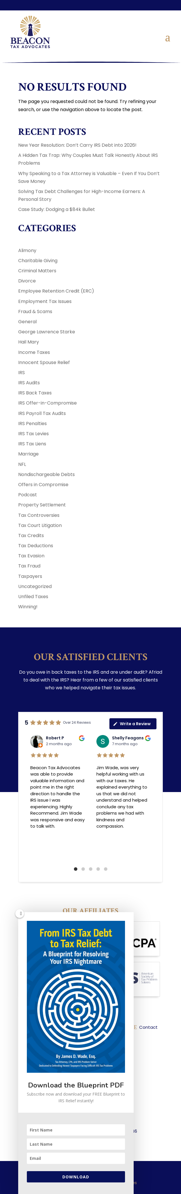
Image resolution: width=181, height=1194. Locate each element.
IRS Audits (29, 382)
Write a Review (132, 724)
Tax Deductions (35, 545)
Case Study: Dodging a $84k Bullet (56, 209)
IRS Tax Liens (32, 443)
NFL (22, 464)
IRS (21, 372)
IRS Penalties (32, 423)
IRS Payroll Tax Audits (42, 413)
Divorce (27, 281)
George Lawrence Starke (46, 331)
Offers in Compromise (43, 484)
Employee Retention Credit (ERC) (56, 291)
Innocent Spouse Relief (44, 362)
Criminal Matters (37, 270)
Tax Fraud (29, 566)
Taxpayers (30, 576)
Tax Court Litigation (40, 525)
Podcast (27, 494)
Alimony (27, 250)
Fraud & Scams (35, 311)
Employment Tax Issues (45, 301)
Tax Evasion (31, 555)
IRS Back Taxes (35, 393)
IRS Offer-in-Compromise (47, 403)
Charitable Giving (37, 260)
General (27, 321)
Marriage (28, 454)
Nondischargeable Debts (46, 474)
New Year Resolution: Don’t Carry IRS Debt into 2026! (77, 145)
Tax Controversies (38, 515)
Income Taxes (34, 352)
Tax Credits (31, 535)
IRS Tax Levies (33, 433)
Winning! (28, 606)
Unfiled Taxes (33, 596)
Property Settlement (42, 505)
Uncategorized (35, 586)
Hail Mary (28, 342)
